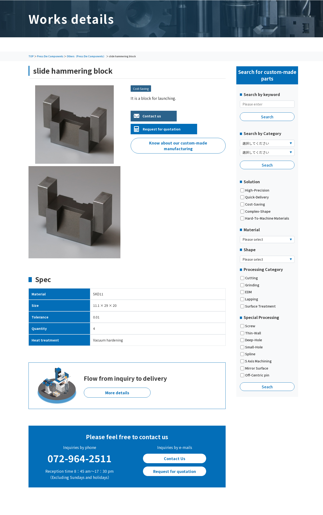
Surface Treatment (258, 306)
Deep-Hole (251, 340)
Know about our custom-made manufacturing (178, 145)
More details (117, 392)
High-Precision (254, 190)
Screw (247, 326)
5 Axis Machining (256, 361)
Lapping (249, 299)
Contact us (151, 116)
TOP (31, 56)
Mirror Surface (254, 368)
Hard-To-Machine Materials (264, 218)
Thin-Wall (250, 333)
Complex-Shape (255, 211)
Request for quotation (161, 129)
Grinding (249, 285)
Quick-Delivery (254, 197)
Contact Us (174, 458)
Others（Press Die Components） (86, 56)
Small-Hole (251, 347)
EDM (246, 292)
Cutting (249, 278)
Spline (247, 354)
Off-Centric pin (254, 375)
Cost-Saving (252, 204)
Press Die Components (50, 56)
